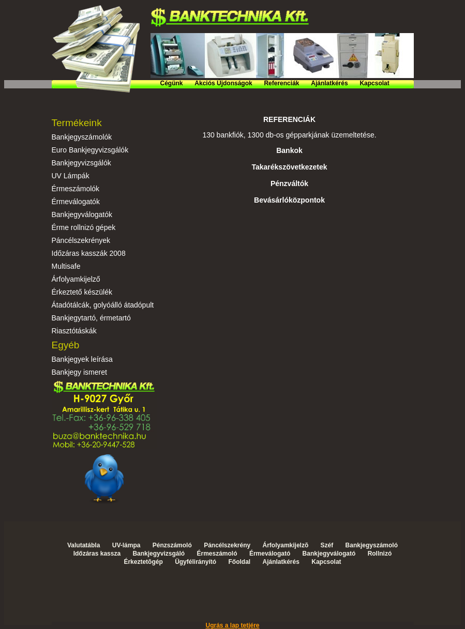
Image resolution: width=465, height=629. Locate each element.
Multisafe (66, 266)
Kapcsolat (374, 83)
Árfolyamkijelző (76, 279)
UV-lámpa (126, 545)
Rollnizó (380, 553)
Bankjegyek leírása (82, 359)
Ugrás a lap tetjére (232, 625)
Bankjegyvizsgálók (81, 163)
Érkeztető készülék (82, 292)
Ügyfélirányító (195, 561)
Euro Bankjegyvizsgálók (90, 150)
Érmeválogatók (76, 201)
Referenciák (281, 83)
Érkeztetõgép (143, 561)
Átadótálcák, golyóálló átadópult (103, 305)
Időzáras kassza (97, 553)
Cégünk (171, 83)
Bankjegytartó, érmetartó (91, 318)
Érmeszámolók (76, 189)
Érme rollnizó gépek (84, 227)
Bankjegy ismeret (79, 372)
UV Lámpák (70, 176)
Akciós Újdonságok (223, 83)
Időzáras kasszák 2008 (89, 253)
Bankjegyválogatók (82, 214)
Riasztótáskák (74, 331)
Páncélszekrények (81, 240)
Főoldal (239, 561)
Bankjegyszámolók (82, 137)
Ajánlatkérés (329, 83)
